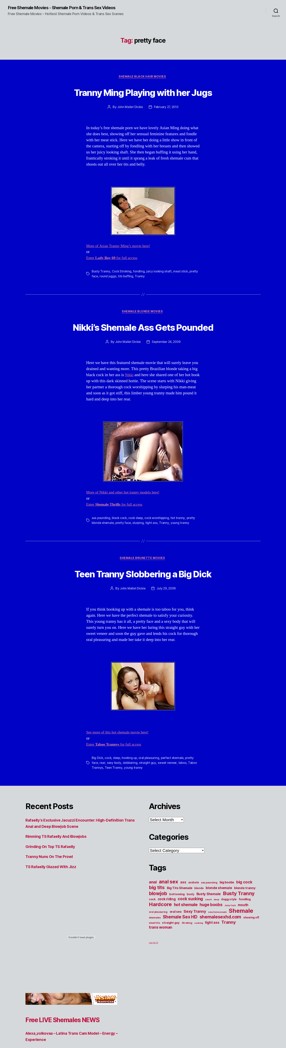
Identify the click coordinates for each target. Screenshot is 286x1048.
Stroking (187, 952)
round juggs (118, 291)
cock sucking (190, 928)
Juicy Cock (230, 935)
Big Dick (97, 788)
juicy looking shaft (160, 287)
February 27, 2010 (166, 122)
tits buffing (135, 291)
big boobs (227, 912)
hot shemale (186, 934)
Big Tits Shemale (179, 917)
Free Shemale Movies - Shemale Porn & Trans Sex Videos (68, 7)
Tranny (150, 291)
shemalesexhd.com (220, 946)
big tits (157, 917)
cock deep (137, 548)
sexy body (114, 793)
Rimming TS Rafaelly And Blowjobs (59, 865)
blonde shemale (219, 917)
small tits (154, 952)
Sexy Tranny (195, 941)
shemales (155, 947)
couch (208, 929)
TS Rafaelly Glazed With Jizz (53, 896)
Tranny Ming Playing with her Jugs (143, 99)
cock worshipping (159, 548)
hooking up (131, 788)
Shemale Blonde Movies (143, 327)
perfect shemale (175, 788)
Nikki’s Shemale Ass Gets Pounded (143, 349)
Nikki (129, 404)
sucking (198, 952)
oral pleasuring (151, 788)
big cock (244, 911)
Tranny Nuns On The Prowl (51, 886)
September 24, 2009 (166, 372)
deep (117, 788)
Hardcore (160, 934)
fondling (140, 287)
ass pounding (101, 548)
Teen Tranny (124, 797)
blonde (199, 917)
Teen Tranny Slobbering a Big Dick (143, 602)
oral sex (176, 941)
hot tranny (181, 548)
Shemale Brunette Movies (143, 588)
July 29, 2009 (167, 618)
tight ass (153, 552)
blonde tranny (244, 917)
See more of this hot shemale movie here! (120, 762)
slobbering (131, 793)
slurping (139, 552)
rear (102, 793)
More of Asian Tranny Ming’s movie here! (121, 261)
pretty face (100, 291)
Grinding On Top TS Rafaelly (52, 875)
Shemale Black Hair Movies (143, 77)
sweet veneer (169, 793)
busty (190, 923)
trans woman (160, 956)
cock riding (167, 928)
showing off (251, 947)
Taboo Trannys (102, 797)
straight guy (149, 793)
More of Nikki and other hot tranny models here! (126, 522)
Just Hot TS (153, 972)
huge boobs (211, 934)
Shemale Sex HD (180, 946)
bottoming (177, 923)
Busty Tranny (101, 287)
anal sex (168, 911)
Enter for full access (114, 273)
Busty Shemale (208, 923)
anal (153, 911)
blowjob (158, 923)
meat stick (182, 287)
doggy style (229, 928)
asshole (193, 912)
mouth (243, 934)
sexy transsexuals (217, 941)
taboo (184, 793)
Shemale (241, 940)
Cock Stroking (122, 287)
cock (108, 788)
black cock (120, 548)
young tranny (181, 552)
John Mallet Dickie (129, 122)
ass (183, 912)
